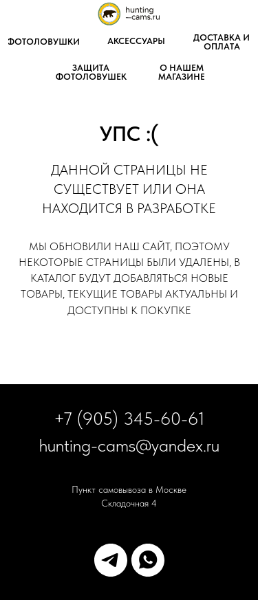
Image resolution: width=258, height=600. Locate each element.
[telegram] (110, 560)
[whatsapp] (147, 560)
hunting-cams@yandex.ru (129, 445)
